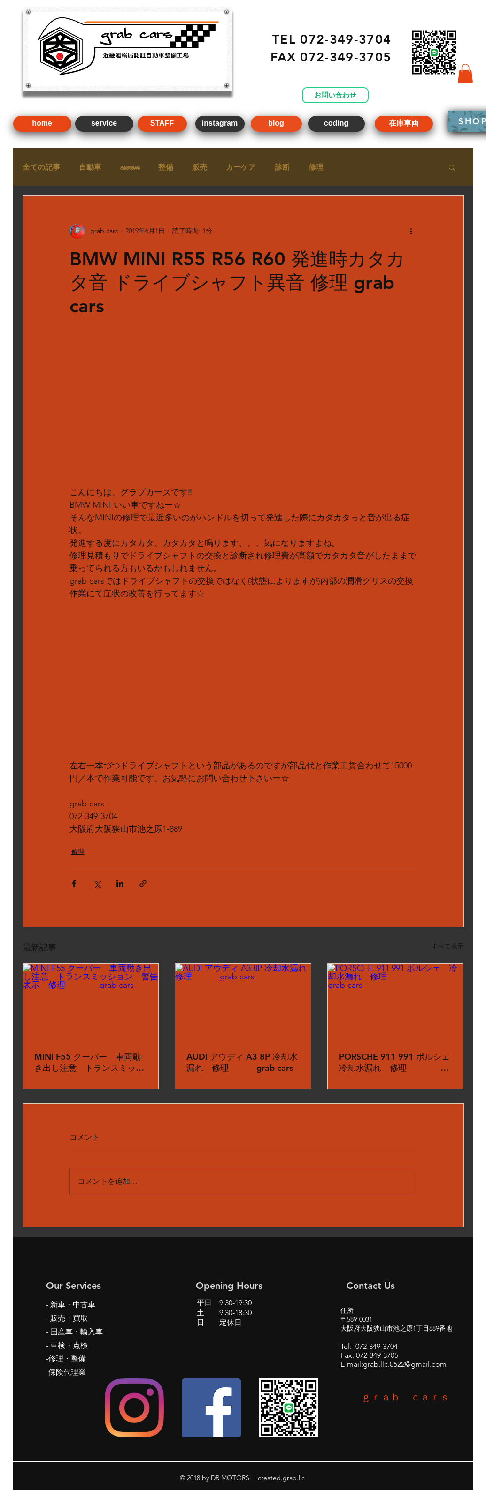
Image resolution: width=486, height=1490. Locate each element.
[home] (42, 124)
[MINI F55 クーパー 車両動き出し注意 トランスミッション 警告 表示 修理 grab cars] (91, 1002)
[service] (104, 124)
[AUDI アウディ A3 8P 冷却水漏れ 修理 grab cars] (243, 1002)
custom (129, 167)
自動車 (90, 167)
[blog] (276, 124)
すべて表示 (447, 946)
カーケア (241, 167)
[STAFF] (162, 124)
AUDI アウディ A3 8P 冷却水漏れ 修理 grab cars (242, 1062)
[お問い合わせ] (335, 95)
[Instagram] (134, 1407)
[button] (465, 73)
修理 (316, 167)
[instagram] (220, 124)
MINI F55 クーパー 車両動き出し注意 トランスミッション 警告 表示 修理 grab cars (90, 1062)
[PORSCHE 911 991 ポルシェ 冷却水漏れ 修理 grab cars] (395, 1002)
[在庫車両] (404, 124)
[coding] (336, 124)
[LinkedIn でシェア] (120, 883)
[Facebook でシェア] (73, 883)
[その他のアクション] (411, 231)
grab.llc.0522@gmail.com (405, 1364)
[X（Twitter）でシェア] (97, 883)
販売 (199, 167)
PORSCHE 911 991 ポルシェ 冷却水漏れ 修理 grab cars (395, 1062)
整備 (165, 167)
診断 (282, 167)
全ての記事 (41, 167)
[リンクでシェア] (143, 883)
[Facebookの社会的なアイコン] (211, 1407)
